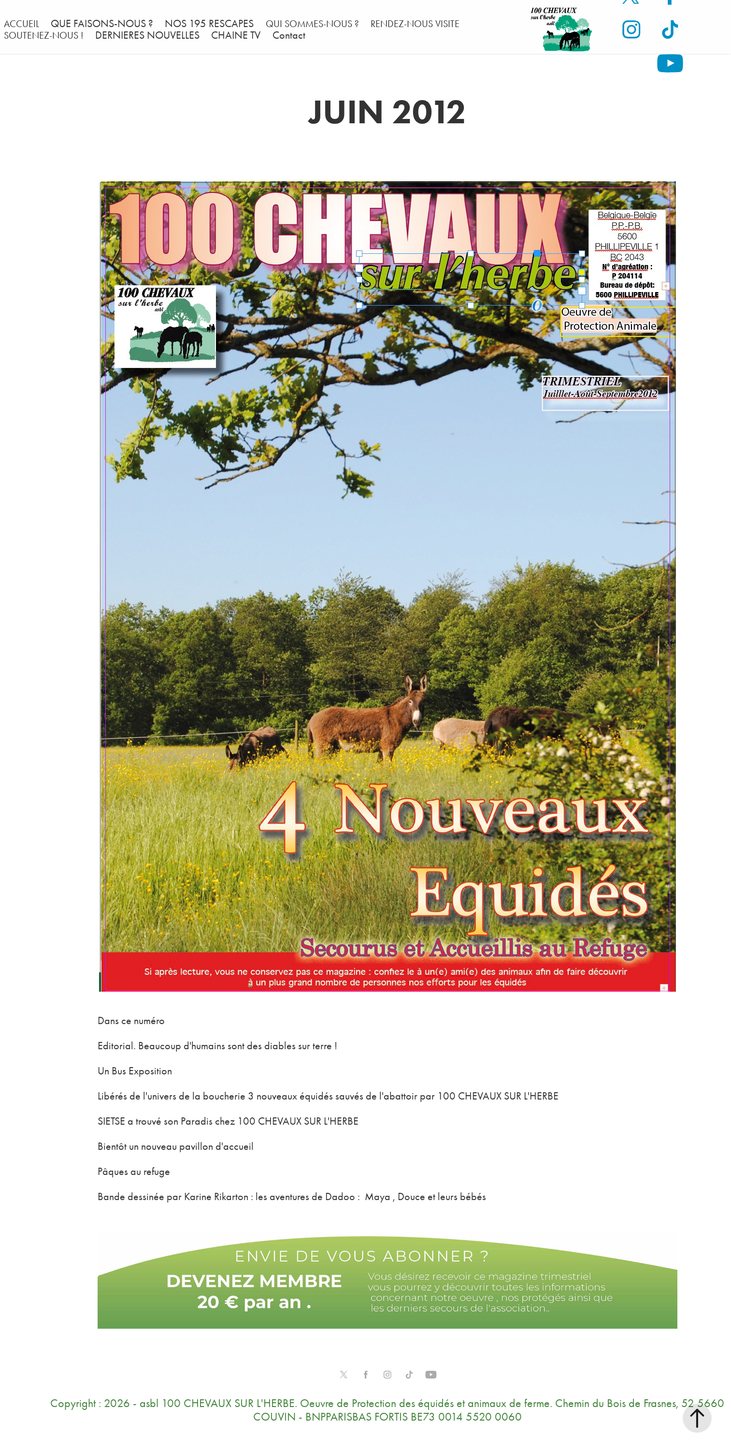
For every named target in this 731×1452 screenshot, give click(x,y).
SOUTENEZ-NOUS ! (44, 35)
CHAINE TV (235, 35)
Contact (288, 35)
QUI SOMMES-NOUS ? (312, 23)
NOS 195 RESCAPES (209, 23)
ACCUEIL (21, 23)
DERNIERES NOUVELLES (147, 35)
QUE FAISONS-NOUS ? (102, 23)
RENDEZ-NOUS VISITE (415, 23)
